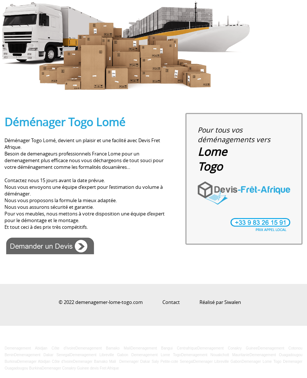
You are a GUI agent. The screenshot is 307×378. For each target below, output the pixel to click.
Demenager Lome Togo (261, 361)
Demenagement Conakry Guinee (227, 348)
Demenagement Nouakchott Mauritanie (215, 355)
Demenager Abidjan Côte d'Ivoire (45, 361)
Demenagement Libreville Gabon (99, 355)
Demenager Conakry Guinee (65, 368)
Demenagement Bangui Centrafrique (164, 348)
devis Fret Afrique (104, 368)
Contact (171, 302)
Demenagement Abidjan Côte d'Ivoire (39, 348)
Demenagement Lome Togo (156, 355)
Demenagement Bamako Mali (103, 348)
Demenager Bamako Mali (94, 361)
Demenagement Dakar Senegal (42, 355)
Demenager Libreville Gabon (217, 361)
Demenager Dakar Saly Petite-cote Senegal (156, 361)
